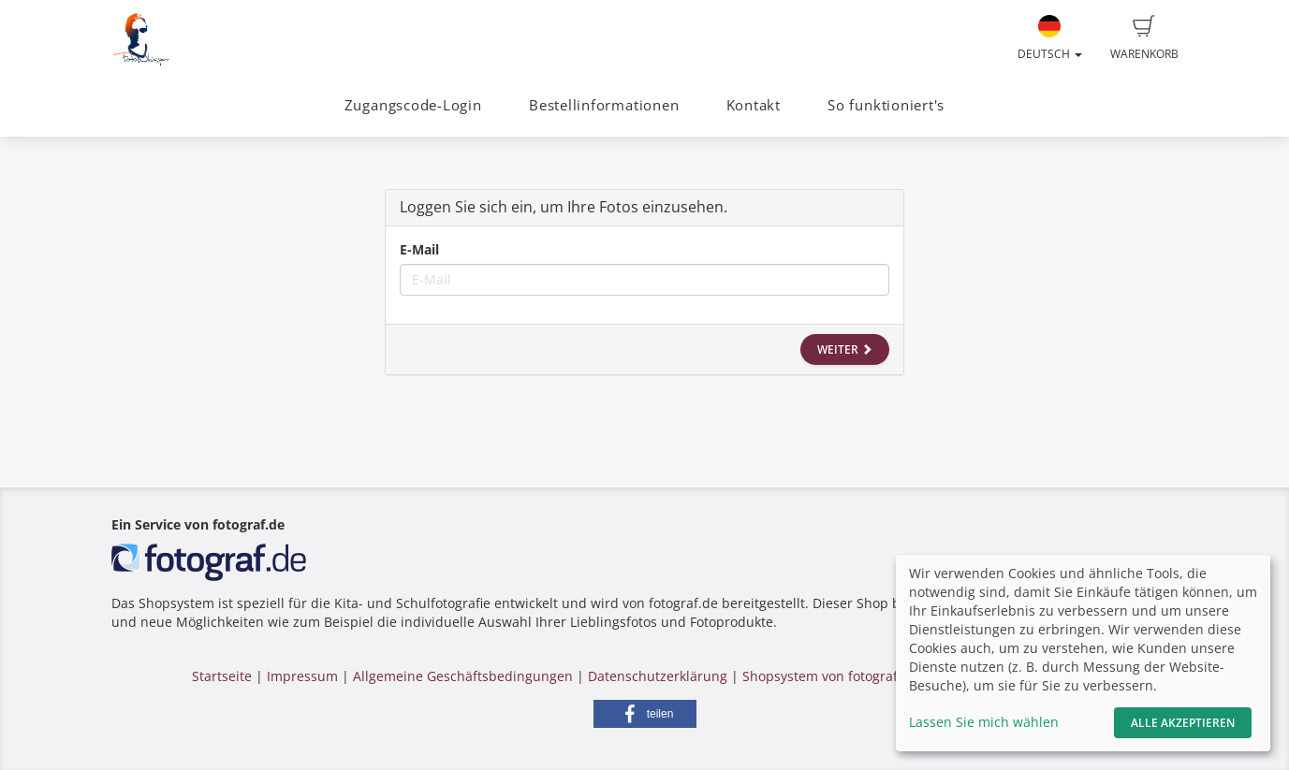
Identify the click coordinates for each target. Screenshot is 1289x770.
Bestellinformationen (604, 105)
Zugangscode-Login (413, 105)
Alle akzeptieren (1183, 723)
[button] (644, 714)
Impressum (302, 676)
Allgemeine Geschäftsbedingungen (463, 676)
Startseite (222, 676)
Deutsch (1050, 38)
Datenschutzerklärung (657, 676)
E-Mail (419, 249)
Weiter (844, 349)
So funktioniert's (886, 105)
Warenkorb (1144, 38)
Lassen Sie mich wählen (984, 722)
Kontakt (753, 105)
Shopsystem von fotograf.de (829, 676)
